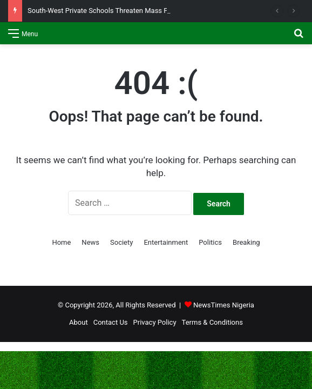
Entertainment (166, 242)
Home (61, 242)
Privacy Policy (155, 322)
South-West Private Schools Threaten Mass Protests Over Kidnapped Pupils (145, 10)
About (78, 322)
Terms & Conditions (212, 322)
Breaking (246, 242)
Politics (210, 242)
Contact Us (110, 322)
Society (121, 242)
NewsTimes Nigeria (223, 305)
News (90, 242)
